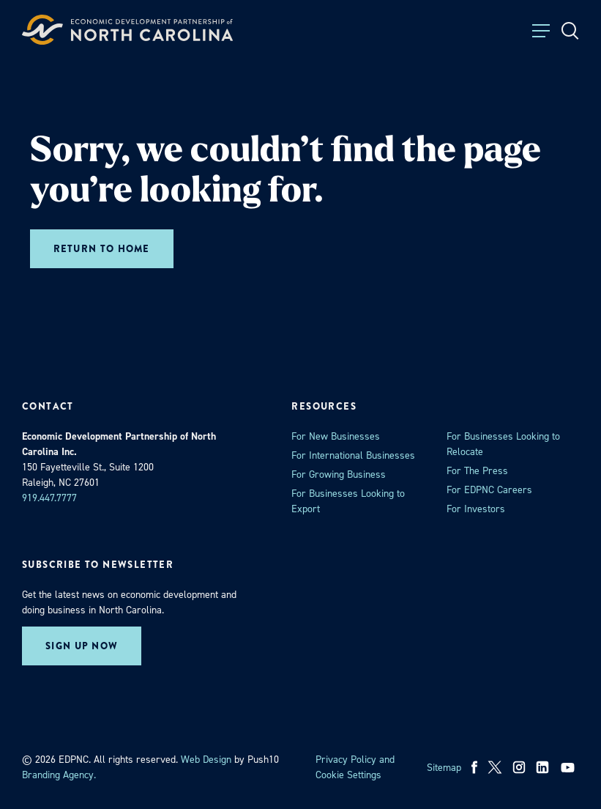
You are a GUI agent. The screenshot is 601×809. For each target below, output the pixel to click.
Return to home (101, 249)
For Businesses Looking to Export (348, 501)
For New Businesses (335, 436)
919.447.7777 (49, 498)
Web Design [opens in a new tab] (206, 759)
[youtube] (569, 767)
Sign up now (81, 646)
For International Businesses (353, 455)
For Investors (476, 509)
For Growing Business (338, 474)
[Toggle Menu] (541, 30)
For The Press (477, 471)
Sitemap (444, 768)
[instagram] (519, 767)
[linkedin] (542, 767)
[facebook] (474, 767)
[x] (495, 767)
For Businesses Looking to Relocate (503, 444)
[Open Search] (570, 31)
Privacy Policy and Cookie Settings (355, 767)
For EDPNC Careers (489, 490)
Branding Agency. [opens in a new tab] (59, 775)
